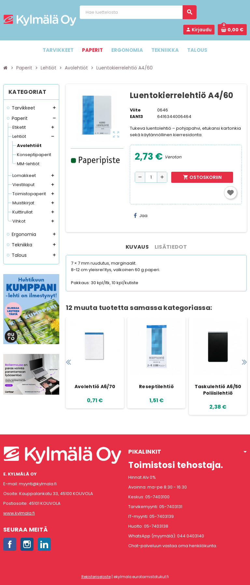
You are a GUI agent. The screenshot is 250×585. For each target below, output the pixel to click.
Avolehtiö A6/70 (95, 386)
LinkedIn (44, 544)
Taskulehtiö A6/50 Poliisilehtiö (218, 389)
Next (244, 362)
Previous (68, 362)
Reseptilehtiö (156, 386)
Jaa (140, 215)
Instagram (27, 544)
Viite (135, 110)
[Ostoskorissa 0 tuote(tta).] (232, 29)
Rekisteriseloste (96, 576)
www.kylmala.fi (19, 513)
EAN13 (136, 116)
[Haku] (137, 12)
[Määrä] (151, 177)
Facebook (9, 544)
